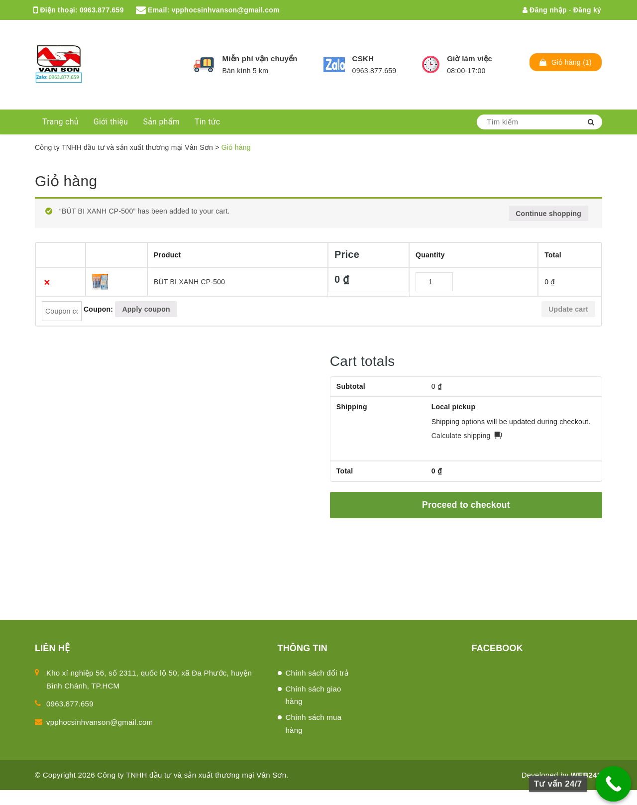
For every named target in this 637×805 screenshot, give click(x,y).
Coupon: (98, 309)
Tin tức (207, 121)
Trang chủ (60, 121)
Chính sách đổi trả (317, 673)
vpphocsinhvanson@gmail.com (226, 10)
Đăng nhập (545, 10)
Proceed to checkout (466, 505)
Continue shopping (548, 214)
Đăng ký (587, 10)
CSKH (363, 58)
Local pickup (453, 407)
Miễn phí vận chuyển (259, 58)
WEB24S (586, 775)
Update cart (568, 309)
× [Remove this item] (47, 282)
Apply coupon (146, 309)
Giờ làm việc (469, 58)
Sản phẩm (161, 121)
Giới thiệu (111, 121)
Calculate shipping (461, 436)
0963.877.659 (102, 10)
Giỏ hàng (66, 181)
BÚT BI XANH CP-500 (189, 282)
